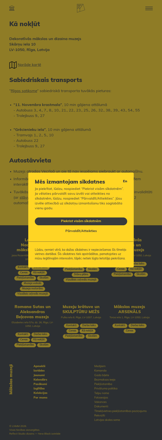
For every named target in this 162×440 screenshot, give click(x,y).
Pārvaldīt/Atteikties (81, 229)
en (125, 179)
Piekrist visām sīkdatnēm (81, 219)
